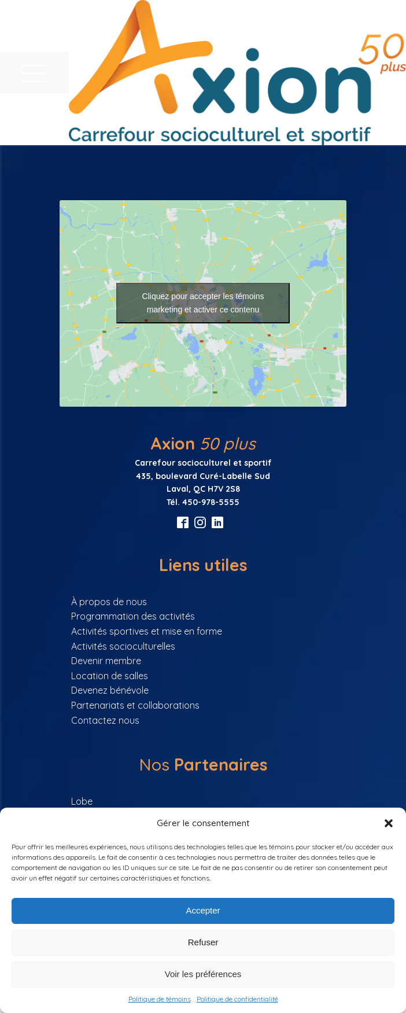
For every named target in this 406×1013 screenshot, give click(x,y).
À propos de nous (109, 601)
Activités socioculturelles (123, 646)
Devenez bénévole (110, 690)
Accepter (203, 910)
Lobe (82, 801)
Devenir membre (106, 660)
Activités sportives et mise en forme (146, 631)
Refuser (203, 942)
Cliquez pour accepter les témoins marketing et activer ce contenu (203, 303)
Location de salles (109, 676)
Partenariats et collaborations (135, 705)
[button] (388, 823)
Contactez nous (105, 720)
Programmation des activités (133, 616)
